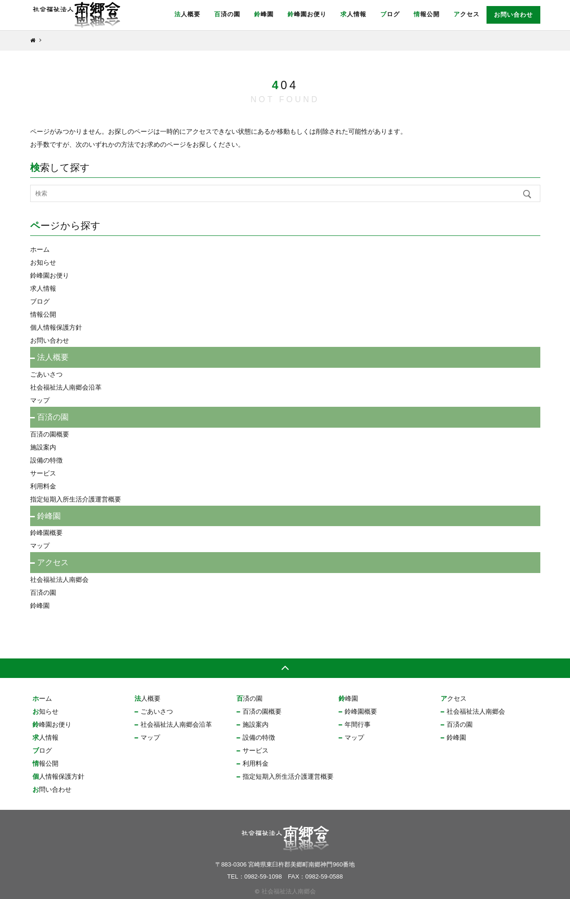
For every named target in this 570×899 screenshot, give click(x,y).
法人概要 (187, 14)
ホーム (40, 249)
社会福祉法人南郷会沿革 (66, 387)
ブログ (390, 14)
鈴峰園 (264, 14)
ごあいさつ (46, 374)
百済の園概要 (49, 434)
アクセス (467, 14)
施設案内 (43, 447)
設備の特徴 (46, 460)
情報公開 (427, 14)
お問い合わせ (513, 14)
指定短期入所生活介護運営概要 (75, 499)
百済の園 (227, 14)
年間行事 (358, 724)
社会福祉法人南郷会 (59, 579)
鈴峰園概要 (46, 532)
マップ (40, 400)
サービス (43, 473)
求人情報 (353, 14)
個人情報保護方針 (56, 327)
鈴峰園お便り (307, 14)
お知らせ (43, 262)
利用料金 (43, 486)
